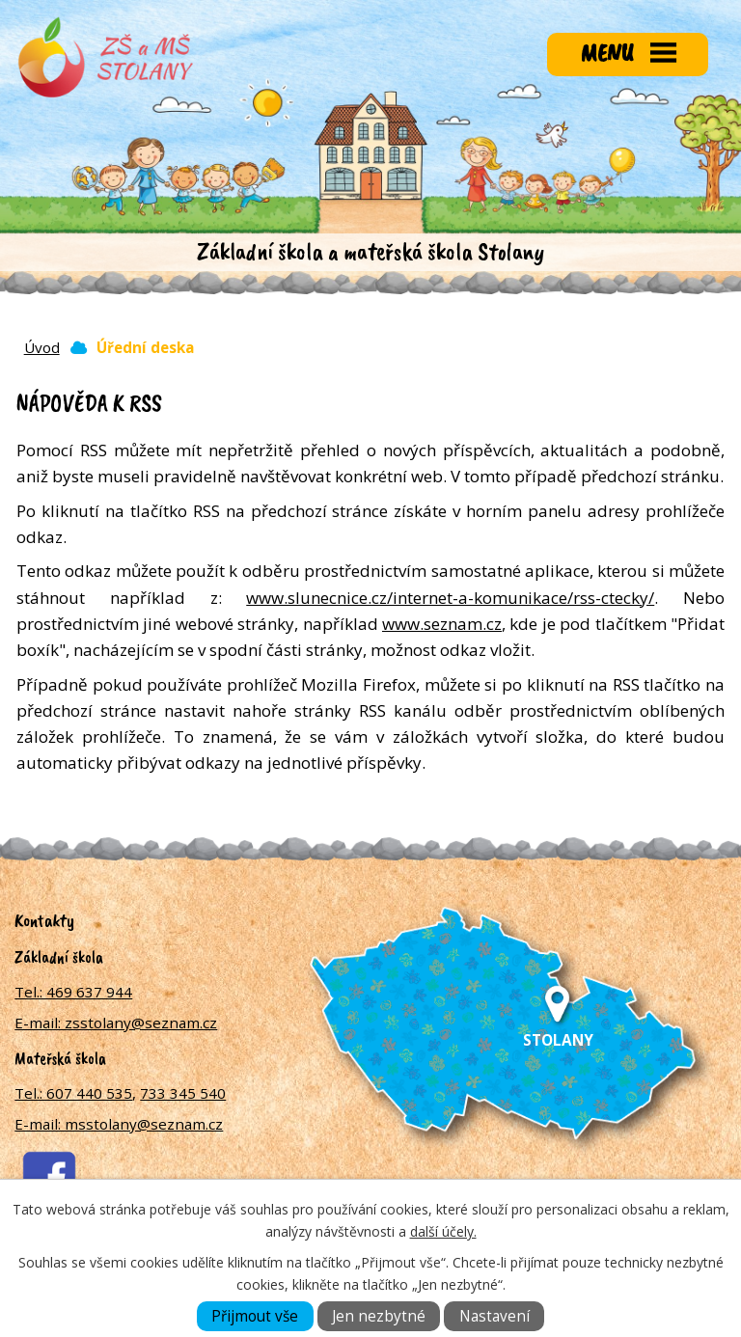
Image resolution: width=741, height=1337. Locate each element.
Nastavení (494, 1316)
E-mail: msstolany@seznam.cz (118, 1123)
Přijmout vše (254, 1316)
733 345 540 (183, 1093)
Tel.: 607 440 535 (73, 1093)
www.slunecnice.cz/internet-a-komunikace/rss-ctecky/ (450, 598)
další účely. (443, 1231)
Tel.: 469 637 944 (73, 991)
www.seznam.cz (442, 624)
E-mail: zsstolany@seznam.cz (115, 1022)
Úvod (42, 347)
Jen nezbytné (378, 1316)
